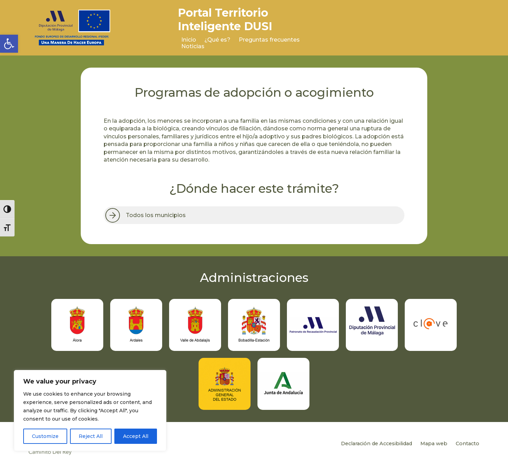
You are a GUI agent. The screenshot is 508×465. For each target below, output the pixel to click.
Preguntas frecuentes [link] (269, 39)
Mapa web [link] (433, 443)
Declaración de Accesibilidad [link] (376, 443)
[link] (9, 44)
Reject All (91, 436)
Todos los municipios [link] (156, 215)
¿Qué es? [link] (217, 39)
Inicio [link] (188, 39)
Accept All (135, 436)
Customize (45, 436)
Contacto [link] (467, 443)
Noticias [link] (192, 46)
